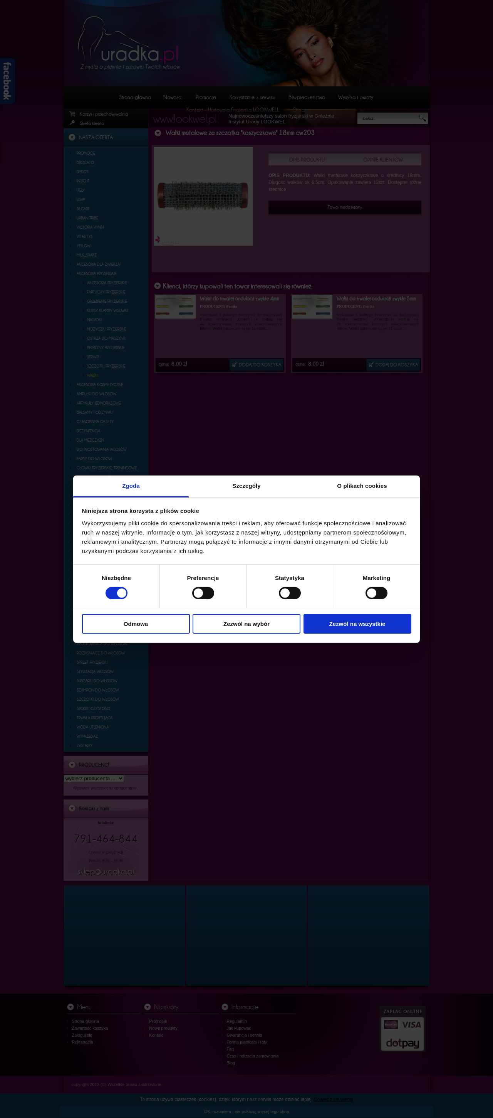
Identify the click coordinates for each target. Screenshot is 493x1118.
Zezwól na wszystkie (357, 624)
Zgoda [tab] (131, 485)
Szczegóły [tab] (246, 485)
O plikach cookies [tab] (362, 485)
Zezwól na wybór (246, 624)
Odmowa (136, 624)
